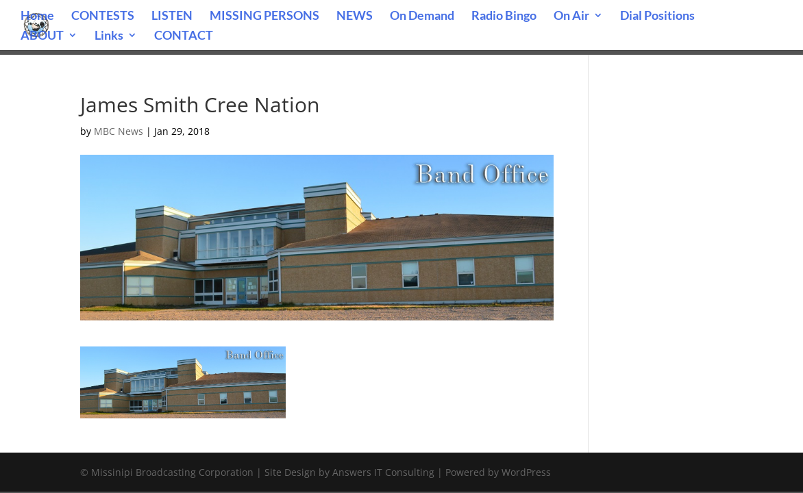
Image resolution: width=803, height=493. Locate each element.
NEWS (354, 16)
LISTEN (172, 16)
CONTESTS (102, 16)
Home (37, 16)
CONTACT (183, 36)
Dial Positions (657, 16)
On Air (571, 16)
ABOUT (42, 36)
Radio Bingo (503, 16)
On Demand (422, 16)
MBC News (118, 131)
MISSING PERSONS (264, 16)
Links (109, 36)
